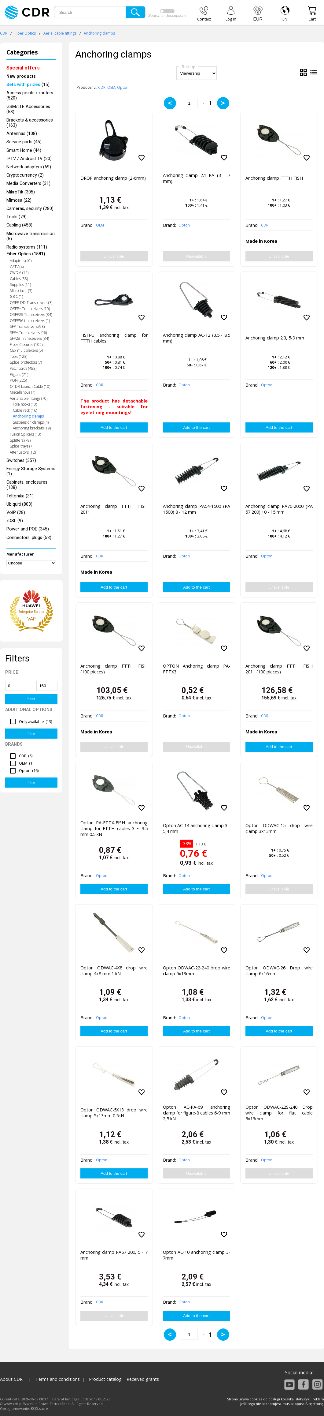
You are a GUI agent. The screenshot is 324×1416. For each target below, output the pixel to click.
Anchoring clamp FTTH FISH (274, 178)
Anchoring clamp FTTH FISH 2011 (114, 509)
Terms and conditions (57, 1379)
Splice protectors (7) (26, 362)
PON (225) (18, 380)
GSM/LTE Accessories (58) (28, 109)
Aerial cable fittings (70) (28, 398)
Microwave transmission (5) (30, 236)
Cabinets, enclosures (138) (26, 485)
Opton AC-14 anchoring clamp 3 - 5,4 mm (196, 828)
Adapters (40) (20, 260)
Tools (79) (16, 216)
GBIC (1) (16, 296)
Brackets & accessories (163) (29, 123)
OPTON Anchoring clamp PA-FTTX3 (196, 669)
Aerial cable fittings (59, 33)
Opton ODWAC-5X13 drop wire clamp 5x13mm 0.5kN (114, 1112)
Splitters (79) (20, 440)
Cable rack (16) (25, 410)
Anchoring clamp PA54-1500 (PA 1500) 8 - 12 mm (196, 509)
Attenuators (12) (23, 452)
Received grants (143, 1379)
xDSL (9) (14, 520)
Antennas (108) (21, 133)
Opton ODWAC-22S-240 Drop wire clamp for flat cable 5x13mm (279, 1113)
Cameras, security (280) (29, 208)
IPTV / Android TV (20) (29, 158)
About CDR (11, 1379)
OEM (111, 87)
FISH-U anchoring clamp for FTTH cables (114, 338)
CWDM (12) (19, 272)
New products (21, 76)
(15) (28, 84)
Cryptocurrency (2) (25, 175)
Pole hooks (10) (25, 404)
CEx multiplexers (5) (26, 350)
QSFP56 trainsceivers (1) (30, 320)
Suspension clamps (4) (31, 422)
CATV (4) (17, 266)
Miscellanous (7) (22, 392)
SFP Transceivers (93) (27, 326)
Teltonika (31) (20, 496)
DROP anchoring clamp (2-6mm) (113, 178)
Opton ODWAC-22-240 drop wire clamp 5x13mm (196, 970)
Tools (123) (18, 356)
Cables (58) (19, 278)
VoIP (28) (15, 512)
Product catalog (105, 1379)
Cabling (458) (19, 225)
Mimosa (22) (18, 200)
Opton (122, 87)
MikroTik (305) (20, 192)
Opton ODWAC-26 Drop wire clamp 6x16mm (279, 970)
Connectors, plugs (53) (28, 537)
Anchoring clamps (99, 33)
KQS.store (39, 1408)
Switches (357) (21, 460)
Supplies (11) (20, 284)
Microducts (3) (21, 290)
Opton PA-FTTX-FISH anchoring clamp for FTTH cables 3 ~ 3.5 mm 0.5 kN (114, 828)
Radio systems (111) (26, 247)
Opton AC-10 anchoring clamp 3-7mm (196, 1255)
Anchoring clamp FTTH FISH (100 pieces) (114, 669)
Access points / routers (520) (29, 95)
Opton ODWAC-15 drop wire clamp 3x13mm (279, 828)
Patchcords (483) (23, 368)
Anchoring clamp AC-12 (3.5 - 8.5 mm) (196, 338)
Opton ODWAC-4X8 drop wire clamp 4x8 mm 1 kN (114, 970)
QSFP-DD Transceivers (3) (31, 302)
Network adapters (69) (28, 167)
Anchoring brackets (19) (32, 428)
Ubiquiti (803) (19, 504)
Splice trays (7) (21, 446)
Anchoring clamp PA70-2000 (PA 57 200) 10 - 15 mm (279, 509)
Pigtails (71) (19, 374)
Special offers (23, 68)
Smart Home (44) (23, 150)
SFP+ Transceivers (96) (28, 332)
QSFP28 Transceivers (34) (31, 314)
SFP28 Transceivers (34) (29, 338)
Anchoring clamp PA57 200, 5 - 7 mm (114, 1255)
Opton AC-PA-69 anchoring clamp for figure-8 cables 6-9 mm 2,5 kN (196, 1113)
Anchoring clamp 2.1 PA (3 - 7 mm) (196, 178)
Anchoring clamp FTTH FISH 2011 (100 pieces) (279, 669)
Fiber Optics (25, 33)
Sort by (188, 66)
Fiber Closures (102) (26, 344)
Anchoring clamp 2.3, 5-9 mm (274, 338)
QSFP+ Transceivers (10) (30, 308)
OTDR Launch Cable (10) (30, 386)
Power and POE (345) (27, 529)
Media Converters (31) (28, 183)
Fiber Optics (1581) (25, 254)
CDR (3, 33)
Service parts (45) (24, 141)
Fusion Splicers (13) (25, 434)
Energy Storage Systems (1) (30, 471)
